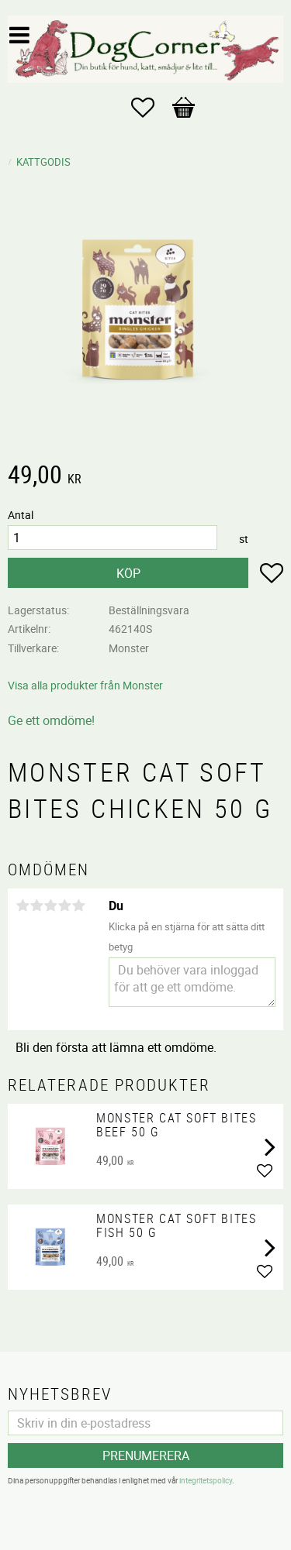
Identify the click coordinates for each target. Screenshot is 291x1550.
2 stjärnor (36, 905)
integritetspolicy (205, 1480)
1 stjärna (22, 905)
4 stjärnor (64, 905)
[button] (150, 107)
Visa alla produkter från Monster (85, 685)
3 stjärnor (50, 905)
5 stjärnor (78, 905)
